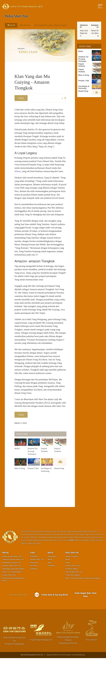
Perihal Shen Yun (37, 588)
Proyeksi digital (71, 598)
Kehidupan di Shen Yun (11, 591)
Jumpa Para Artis (9, 604)
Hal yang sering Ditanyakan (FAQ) (13, 608)
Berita (50, 581)
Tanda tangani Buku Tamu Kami (85, 623)
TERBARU (34, 585)
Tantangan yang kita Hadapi (13, 598)
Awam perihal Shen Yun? (12, 585)
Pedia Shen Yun (24, 25)
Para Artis (34, 591)
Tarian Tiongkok (71, 585)
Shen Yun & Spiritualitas (11, 601)
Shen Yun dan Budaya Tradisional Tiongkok (82, 607)
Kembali (10, 25)
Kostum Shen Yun (72, 594)
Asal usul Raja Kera (84, 33)
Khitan (34, 177)
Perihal (5, 581)
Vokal (67, 591)
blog (49, 591)
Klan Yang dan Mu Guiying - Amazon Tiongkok (50, 25)
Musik (67, 588)
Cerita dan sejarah (72, 604)
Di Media (33, 598)
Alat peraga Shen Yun (74, 601)
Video (32, 581)
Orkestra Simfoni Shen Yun (13, 588)
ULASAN (33, 594)
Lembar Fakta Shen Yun (11, 594)
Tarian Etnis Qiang (94, 33)
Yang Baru (52, 585)
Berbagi (21, 97)
